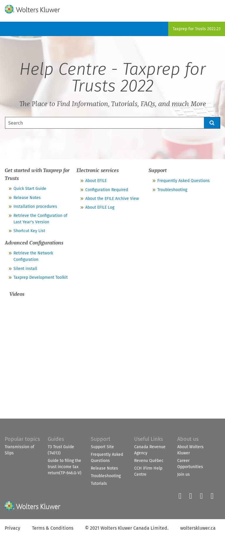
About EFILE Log (99, 207)
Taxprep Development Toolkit (40, 277)
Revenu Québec (148, 460)
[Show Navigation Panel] (217, 8)
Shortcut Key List (29, 230)
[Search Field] (112, 123)
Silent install (25, 268)
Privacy (12, 528)
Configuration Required (106, 189)
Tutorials (99, 483)
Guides (56, 439)
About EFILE (96, 180)
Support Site (102, 446)
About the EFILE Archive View (112, 198)
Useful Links (148, 439)
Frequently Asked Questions (183, 180)
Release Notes (27, 197)
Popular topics (22, 439)
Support (100, 439)
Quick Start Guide (29, 188)
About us (187, 439)
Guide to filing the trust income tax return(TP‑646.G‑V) (64, 466)
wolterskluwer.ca (198, 528)
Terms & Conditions (52, 528)
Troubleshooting (172, 189)
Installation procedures (35, 206)
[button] (212, 123)
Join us (183, 474)
